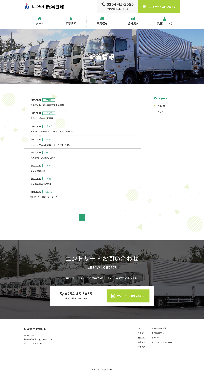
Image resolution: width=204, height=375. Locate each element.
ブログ (160, 112)
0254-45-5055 (78, 293)
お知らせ (161, 105)
